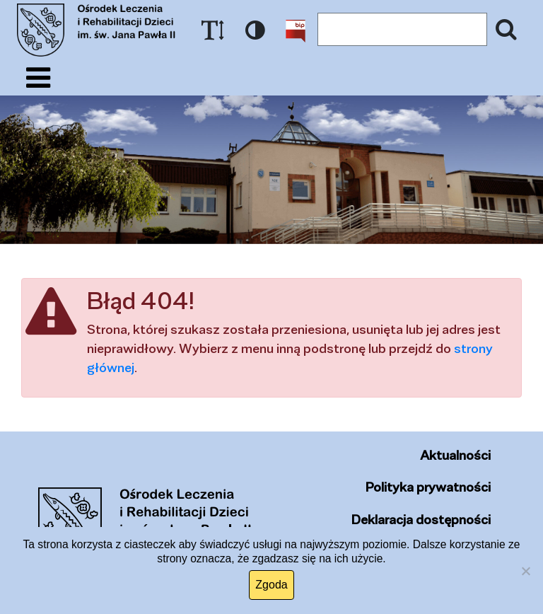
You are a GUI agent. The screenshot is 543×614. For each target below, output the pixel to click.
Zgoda (271, 585)
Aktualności (455, 455)
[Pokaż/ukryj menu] (38, 77)
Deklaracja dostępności (421, 519)
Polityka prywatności (428, 486)
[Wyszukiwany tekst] (402, 29)
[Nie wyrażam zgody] (525, 571)
